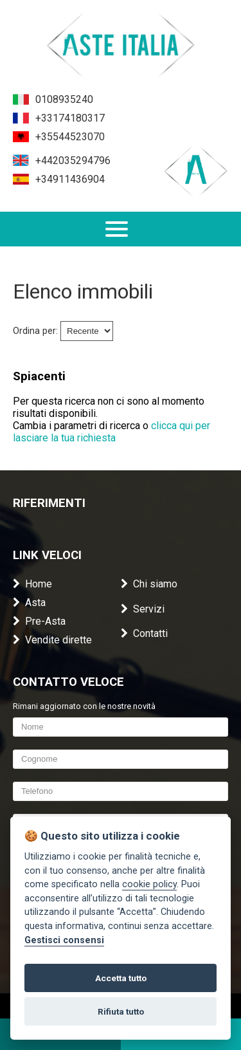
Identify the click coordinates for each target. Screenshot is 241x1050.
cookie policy (149, 884)
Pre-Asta (39, 621)
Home (32, 584)
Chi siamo (149, 584)
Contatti (144, 633)
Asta (29, 602)
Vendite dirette (52, 640)
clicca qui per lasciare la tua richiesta (111, 431)
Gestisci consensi (64, 940)
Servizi (143, 609)
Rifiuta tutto (121, 1011)
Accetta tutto (121, 978)
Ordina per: (35, 331)
